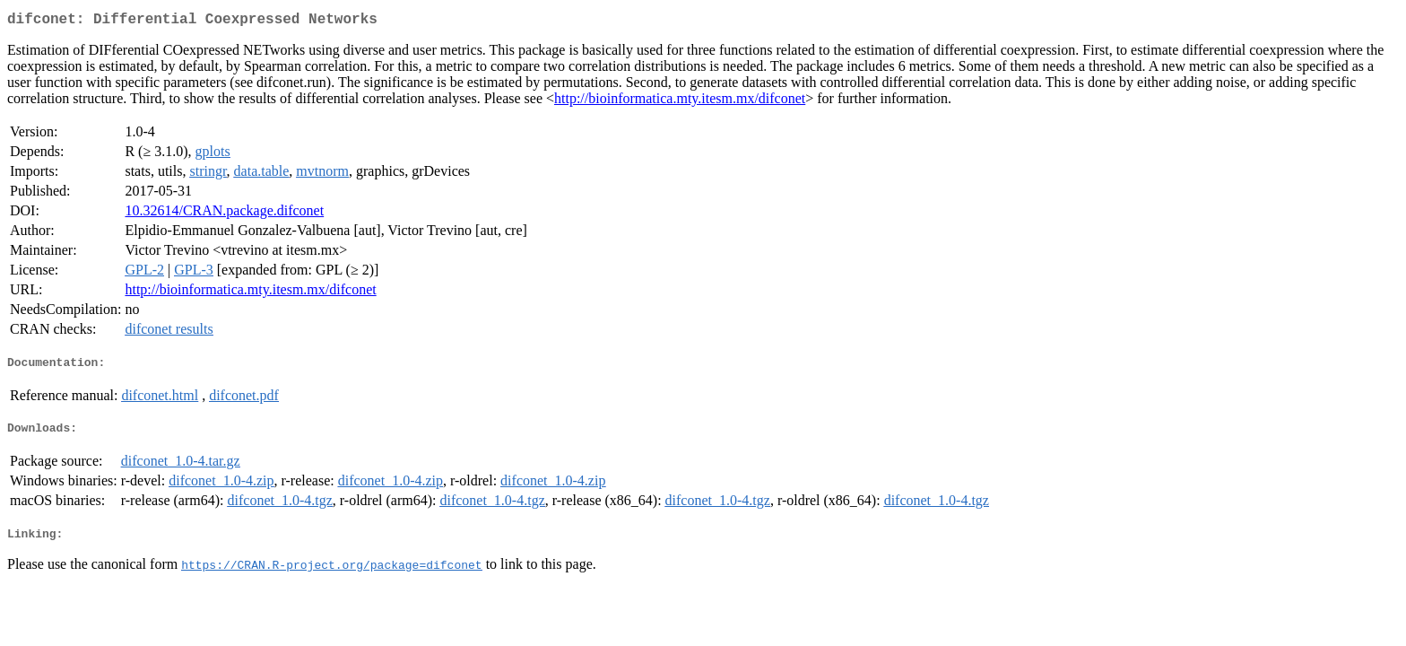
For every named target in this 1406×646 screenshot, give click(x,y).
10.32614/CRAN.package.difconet (224, 214)
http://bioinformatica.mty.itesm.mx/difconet (679, 101)
